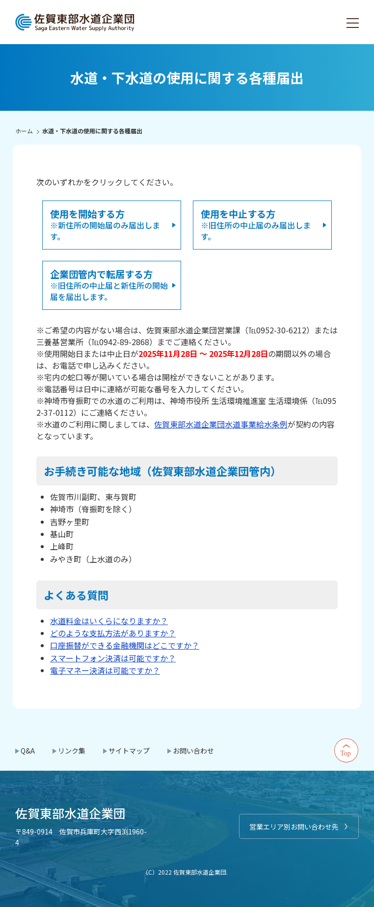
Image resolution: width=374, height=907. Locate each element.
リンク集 (71, 751)
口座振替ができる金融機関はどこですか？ (124, 645)
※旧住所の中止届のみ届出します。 (256, 224)
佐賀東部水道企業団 (75, 22)
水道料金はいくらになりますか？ (109, 621)
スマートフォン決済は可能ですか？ (113, 658)
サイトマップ (129, 751)
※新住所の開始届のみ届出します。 (105, 224)
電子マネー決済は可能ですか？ (105, 670)
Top (346, 750)
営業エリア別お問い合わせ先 (294, 826)
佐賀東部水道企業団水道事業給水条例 (221, 424)
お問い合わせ (193, 751)
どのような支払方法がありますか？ (113, 633)
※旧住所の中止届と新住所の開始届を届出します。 (109, 284)
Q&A (28, 751)
